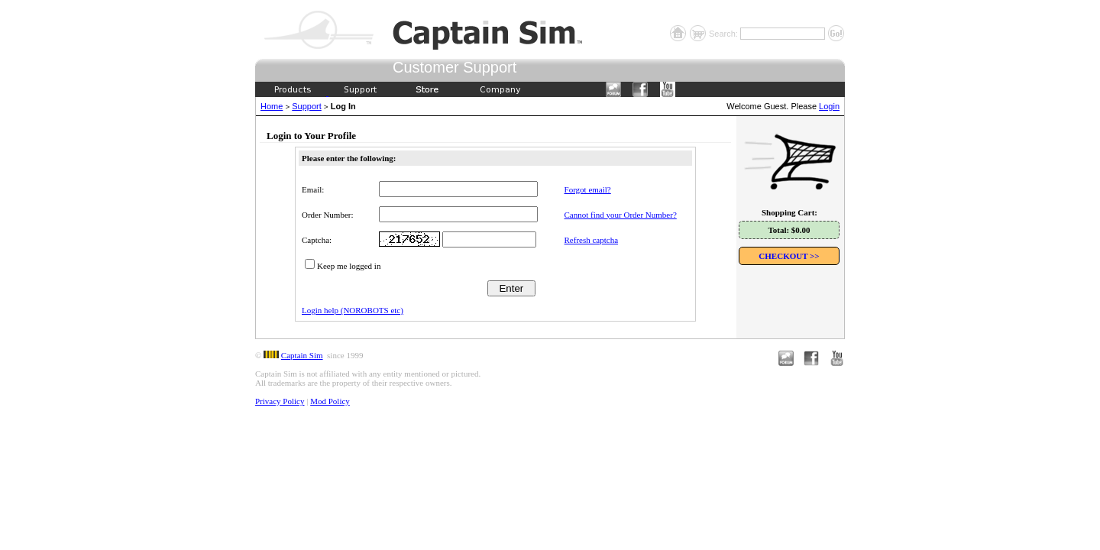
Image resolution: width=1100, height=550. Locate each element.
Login (829, 106)
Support (307, 106)
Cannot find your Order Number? (621, 214)
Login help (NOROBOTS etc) (352, 310)
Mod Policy (330, 401)
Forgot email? (588, 189)
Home (271, 106)
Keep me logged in (348, 265)
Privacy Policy (279, 401)
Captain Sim (302, 355)
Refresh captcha (592, 239)
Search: (724, 33)
